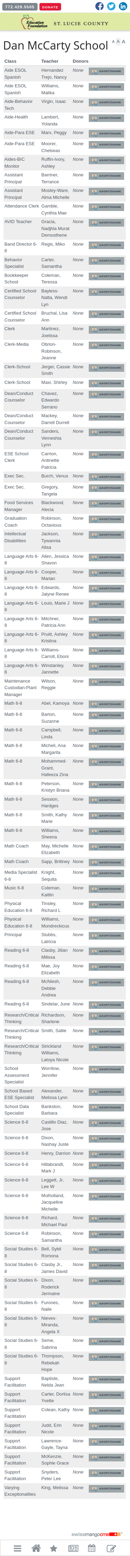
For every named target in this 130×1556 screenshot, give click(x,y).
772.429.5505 (20, 7)
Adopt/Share (110, 71)
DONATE (50, 7)
